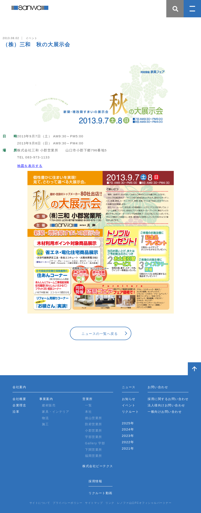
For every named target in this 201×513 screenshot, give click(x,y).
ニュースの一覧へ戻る (99, 333)
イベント (129, 405)
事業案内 (46, 399)
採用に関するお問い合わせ (168, 399)
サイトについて (39, 503)
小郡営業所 (93, 430)
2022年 (128, 442)
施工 (45, 424)
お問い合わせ (158, 387)
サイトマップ (94, 503)
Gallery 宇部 (95, 443)
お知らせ (129, 399)
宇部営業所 (93, 437)
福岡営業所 (93, 455)
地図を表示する (30, 166)
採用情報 (95, 481)
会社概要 (19, 399)
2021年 (128, 448)
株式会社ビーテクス (97, 466)
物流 (45, 418)
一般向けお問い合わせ (165, 411)
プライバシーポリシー (67, 503)
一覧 (88, 405)
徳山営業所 (93, 418)
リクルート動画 (100, 493)
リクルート (130, 411)
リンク (109, 503)
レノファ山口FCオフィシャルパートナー (144, 503)
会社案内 (19, 387)
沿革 (16, 411)
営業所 (87, 399)
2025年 (128, 423)
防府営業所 (93, 424)
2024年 (128, 429)
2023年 (128, 436)
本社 (88, 411)
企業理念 (19, 405)
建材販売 (49, 405)
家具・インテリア (55, 411)
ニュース (129, 387)
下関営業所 (93, 449)
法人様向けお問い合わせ (166, 405)
